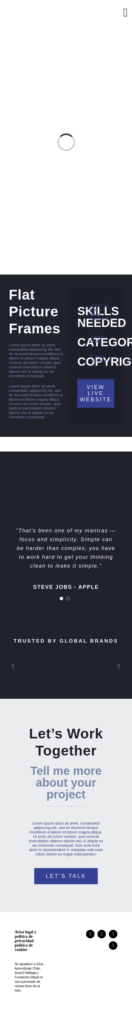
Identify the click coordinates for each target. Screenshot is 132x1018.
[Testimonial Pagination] (61, 598)
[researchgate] (101, 934)
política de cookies (24, 947)
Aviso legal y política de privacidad (25, 936)
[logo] (34, 9)
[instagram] (90, 934)
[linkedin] (113, 934)
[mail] (113, 945)
